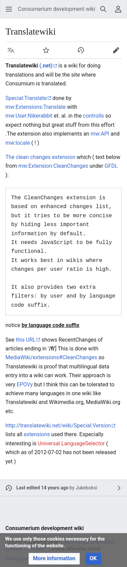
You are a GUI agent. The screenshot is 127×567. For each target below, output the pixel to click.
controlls (93, 116)
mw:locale (17, 143)
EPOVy (25, 384)
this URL (26, 340)
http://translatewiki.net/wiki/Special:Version (58, 425)
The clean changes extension (40, 157)
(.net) (45, 65)
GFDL (111, 166)
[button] (8, 9)
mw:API (100, 133)
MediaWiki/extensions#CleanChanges (51, 357)
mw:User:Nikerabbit (28, 116)
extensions (37, 434)
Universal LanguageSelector (71, 443)
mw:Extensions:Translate (35, 107)
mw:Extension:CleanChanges (53, 166)
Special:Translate (26, 98)
